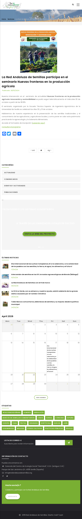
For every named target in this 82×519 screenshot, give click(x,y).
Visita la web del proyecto (39, 233)
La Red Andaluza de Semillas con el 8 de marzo (30, 283)
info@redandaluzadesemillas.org (17, 473)
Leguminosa (8, 428)
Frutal (23, 423)
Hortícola (46, 423)
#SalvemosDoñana (11, 412)
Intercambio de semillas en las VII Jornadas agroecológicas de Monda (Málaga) (44, 274)
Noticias (11, 19)
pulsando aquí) (38, 123)
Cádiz (40, 418)
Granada (33, 423)
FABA (15, 423)
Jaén (65, 423)
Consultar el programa (11, 127)
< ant (33, 150)
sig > (49, 150)
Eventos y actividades (14, 186)
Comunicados (11, 179)
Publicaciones (11, 192)
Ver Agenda (41, 397)
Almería (27, 412)
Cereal (49, 418)
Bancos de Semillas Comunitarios (19, 418)
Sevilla (69, 428)
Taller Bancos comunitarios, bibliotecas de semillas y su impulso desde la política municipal (45, 303)
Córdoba (59, 418)
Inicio (4, 19)
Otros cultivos (34, 428)
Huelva (57, 423)
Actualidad (9, 172)
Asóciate (12, 496)
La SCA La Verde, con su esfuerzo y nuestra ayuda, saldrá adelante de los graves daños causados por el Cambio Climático (44, 292)
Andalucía (39, 412)
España (70, 418)
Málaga (20, 428)
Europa (6, 423)
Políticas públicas (54, 428)
